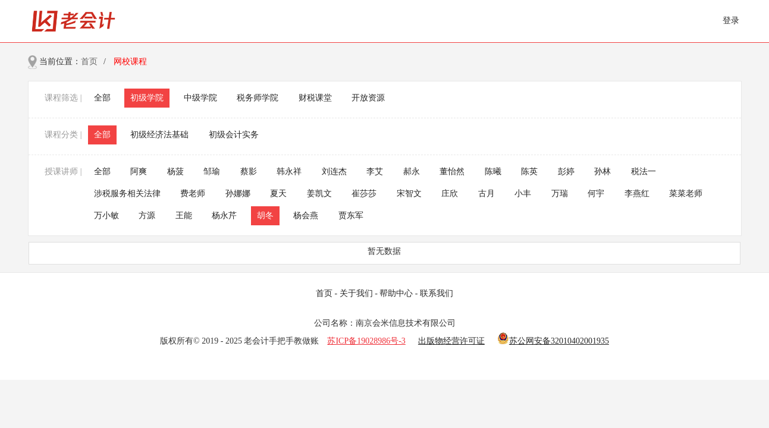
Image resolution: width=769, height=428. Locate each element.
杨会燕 (305, 215)
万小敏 (106, 215)
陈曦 (493, 171)
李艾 (374, 171)
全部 (102, 97)
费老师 (192, 193)
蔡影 (248, 171)
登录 (731, 20)
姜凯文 (319, 193)
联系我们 (436, 293)
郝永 (411, 171)
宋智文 (409, 193)
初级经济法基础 (159, 134)
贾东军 (350, 215)
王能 (183, 215)
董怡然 (452, 171)
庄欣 (449, 193)
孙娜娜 (237, 193)
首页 (89, 61)
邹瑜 (211, 171)
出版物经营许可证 (451, 340)
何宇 (596, 193)
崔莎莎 (363, 193)
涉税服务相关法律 (127, 193)
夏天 (278, 193)
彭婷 (566, 171)
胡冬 (265, 215)
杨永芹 (224, 215)
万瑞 (559, 193)
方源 (147, 215)
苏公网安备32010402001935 (559, 340)
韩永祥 (289, 171)
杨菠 (175, 171)
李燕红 (636, 193)
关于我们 (356, 293)
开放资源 (368, 97)
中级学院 (200, 97)
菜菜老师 (685, 193)
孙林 (602, 171)
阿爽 (138, 171)
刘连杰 (334, 171)
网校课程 (130, 61)
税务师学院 (257, 97)
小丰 (522, 193)
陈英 (529, 171)
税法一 (643, 171)
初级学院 (147, 97)
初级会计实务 (234, 134)
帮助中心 (396, 293)
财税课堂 (315, 97)
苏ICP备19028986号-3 (366, 340)
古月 (486, 193)
